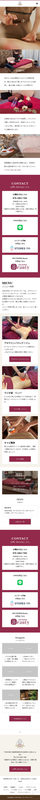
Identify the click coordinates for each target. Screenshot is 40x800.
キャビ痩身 (20, 459)
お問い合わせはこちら (20, 769)
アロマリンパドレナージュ (20, 359)
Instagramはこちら (20, 718)
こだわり (20, 787)
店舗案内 (12, 787)
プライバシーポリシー (24, 792)
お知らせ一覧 (20, 522)
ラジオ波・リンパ (20, 409)
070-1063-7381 (20, 198)
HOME (5, 787)
